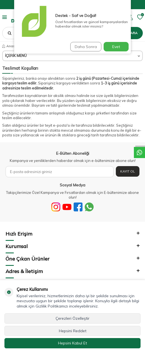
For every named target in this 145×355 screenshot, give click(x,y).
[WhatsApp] (89, 206)
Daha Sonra (86, 46)
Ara (134, 33)
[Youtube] (66, 206)
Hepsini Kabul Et (72, 343)
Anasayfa (12, 46)
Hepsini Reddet (72, 330)
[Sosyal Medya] (55, 206)
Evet (116, 46)
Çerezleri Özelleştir (72, 318)
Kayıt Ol (127, 171)
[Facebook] (78, 206)
